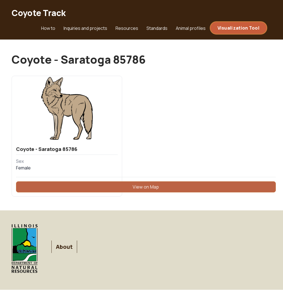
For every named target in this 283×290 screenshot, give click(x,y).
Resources (127, 28)
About (64, 246)
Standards (156, 28)
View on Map (146, 187)
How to (48, 28)
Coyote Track (39, 13)
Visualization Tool (239, 28)
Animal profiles (191, 28)
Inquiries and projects (85, 28)
